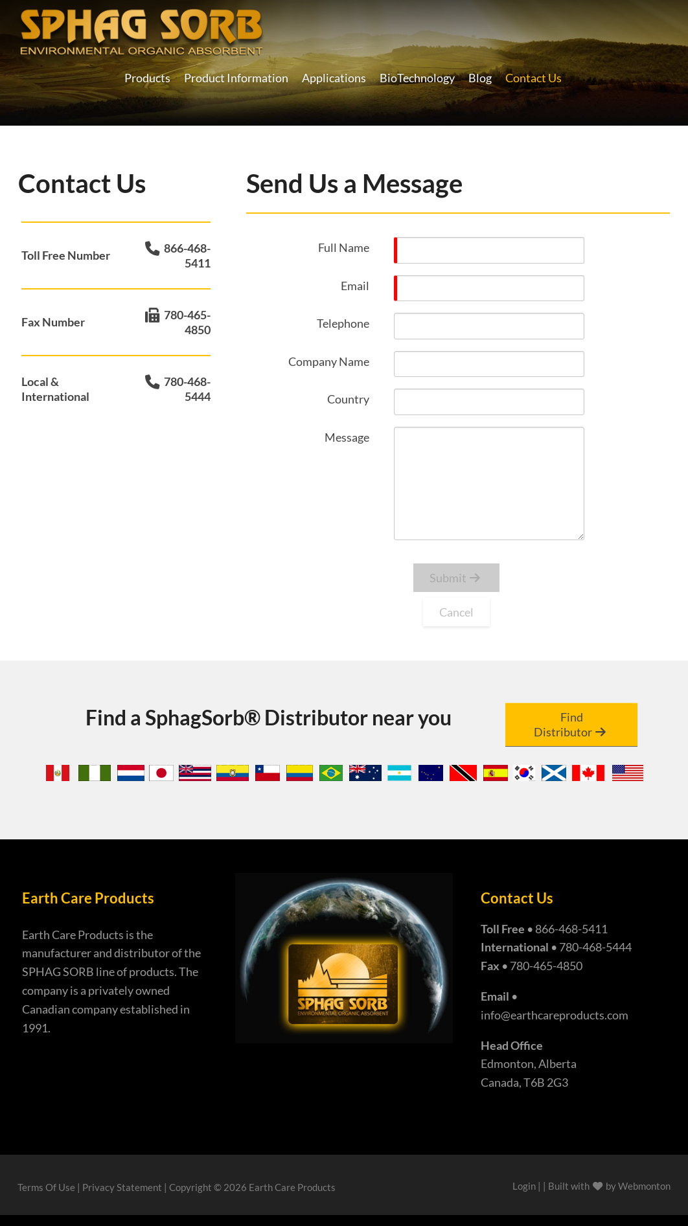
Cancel (456, 612)
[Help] (377, 246)
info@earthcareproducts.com (554, 1015)
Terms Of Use (46, 1187)
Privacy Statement (122, 1187)
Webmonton (644, 1186)
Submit (448, 578)
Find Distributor (563, 724)
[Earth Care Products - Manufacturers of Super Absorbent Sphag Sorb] (141, 30)
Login (524, 1186)
